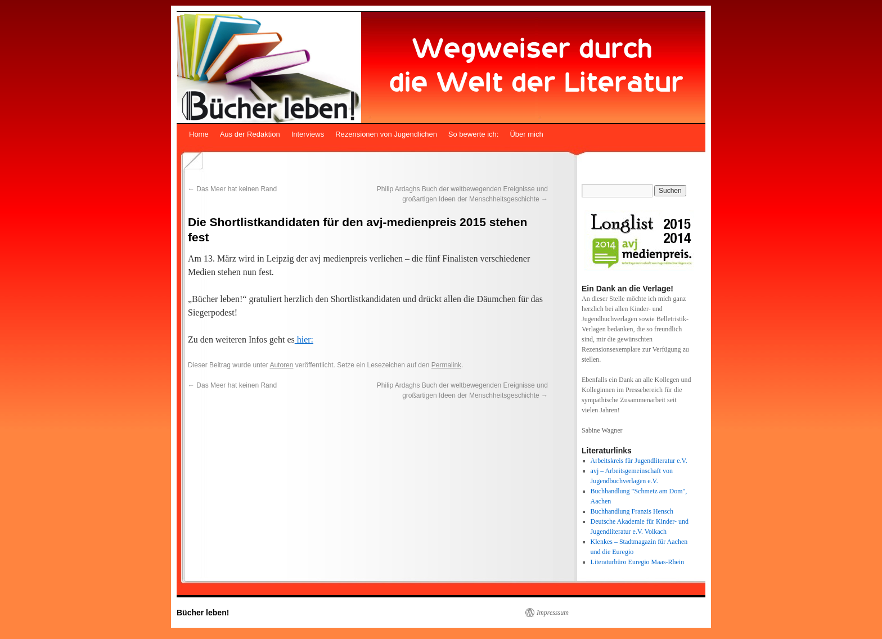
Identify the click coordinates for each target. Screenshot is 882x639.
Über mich (526, 134)
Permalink (446, 365)
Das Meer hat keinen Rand (232, 189)
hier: (304, 339)
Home (199, 134)
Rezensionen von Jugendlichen (386, 134)
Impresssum (553, 612)
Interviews (308, 134)
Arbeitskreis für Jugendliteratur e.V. (639, 461)
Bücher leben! (203, 612)
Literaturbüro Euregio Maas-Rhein (638, 562)
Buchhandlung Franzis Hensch (632, 511)
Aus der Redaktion (250, 134)
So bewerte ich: (473, 134)
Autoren (281, 365)
